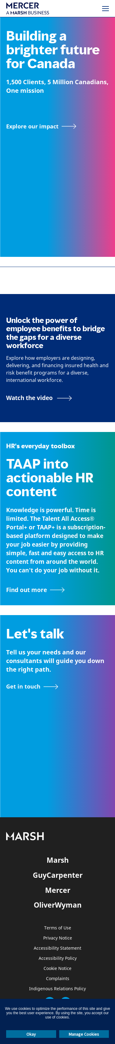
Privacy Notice (57, 938)
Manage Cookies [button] (84, 1034)
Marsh (58, 860)
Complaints (57, 978)
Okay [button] (31, 1034)
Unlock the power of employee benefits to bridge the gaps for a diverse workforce (55, 333)
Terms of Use (57, 928)
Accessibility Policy (58, 958)
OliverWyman (58, 905)
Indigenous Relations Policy (57, 989)
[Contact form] (32, 686)
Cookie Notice (57, 968)
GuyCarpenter (57, 875)
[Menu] (105, 8)
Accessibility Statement (57, 948)
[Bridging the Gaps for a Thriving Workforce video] (39, 398)
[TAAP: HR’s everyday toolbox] (57, 589)
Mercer (57, 890)
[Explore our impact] (41, 126)
